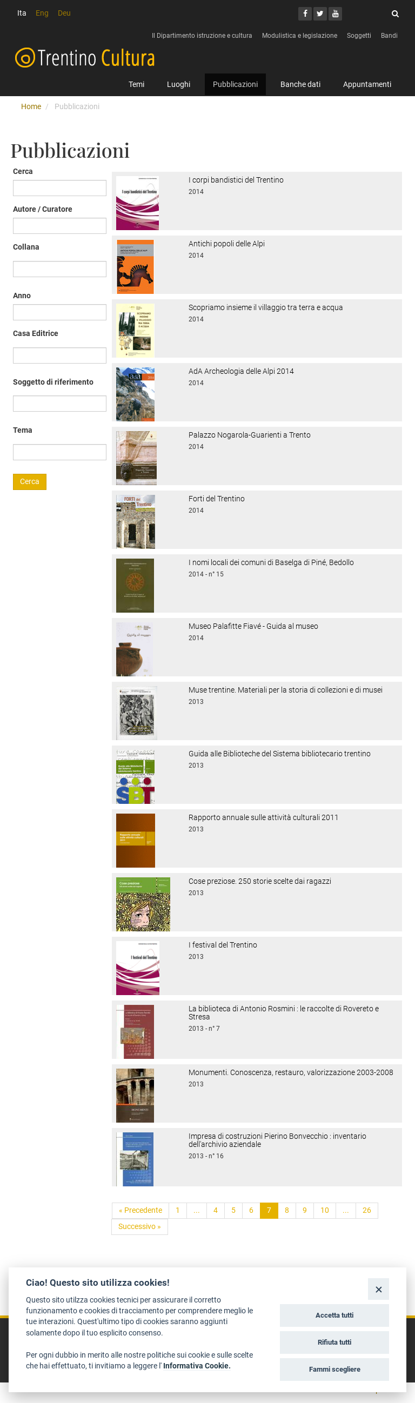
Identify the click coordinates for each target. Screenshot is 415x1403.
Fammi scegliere (334, 1369)
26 (367, 1210)
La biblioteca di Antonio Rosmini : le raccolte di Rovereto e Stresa (284, 1012)
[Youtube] (335, 14)
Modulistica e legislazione (299, 35)
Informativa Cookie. (197, 1365)
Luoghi (178, 84)
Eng (42, 13)
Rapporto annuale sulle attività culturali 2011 (264, 817)
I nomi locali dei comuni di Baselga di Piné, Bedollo (271, 562)
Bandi (389, 35)
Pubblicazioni (235, 84)
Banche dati (300, 84)
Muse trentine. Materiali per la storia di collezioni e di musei (286, 690)
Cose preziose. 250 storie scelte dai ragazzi (260, 881)
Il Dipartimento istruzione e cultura (202, 35)
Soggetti (359, 35)
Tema (22, 430)
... (196, 1210)
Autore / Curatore (42, 209)
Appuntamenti (367, 84)
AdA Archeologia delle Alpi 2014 (241, 371)
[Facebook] (305, 14)
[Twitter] (320, 14)
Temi (136, 84)
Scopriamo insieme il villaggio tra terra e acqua (266, 307)
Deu (64, 13)
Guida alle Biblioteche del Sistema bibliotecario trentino (280, 753)
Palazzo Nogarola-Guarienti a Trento (250, 435)
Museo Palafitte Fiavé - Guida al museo (253, 626)
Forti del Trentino (217, 498)
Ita (21, 13)
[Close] (378, 1288)
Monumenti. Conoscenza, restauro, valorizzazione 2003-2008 (291, 1072)
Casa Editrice (35, 333)
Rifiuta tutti (334, 1342)
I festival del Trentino (223, 945)
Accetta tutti (334, 1315)
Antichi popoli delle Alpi (227, 243)
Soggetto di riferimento (53, 382)
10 (324, 1210)
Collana (26, 247)
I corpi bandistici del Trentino (236, 180)
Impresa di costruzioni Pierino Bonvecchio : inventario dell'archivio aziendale (277, 1140)
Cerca (23, 171)
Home (31, 106)
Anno (22, 295)
